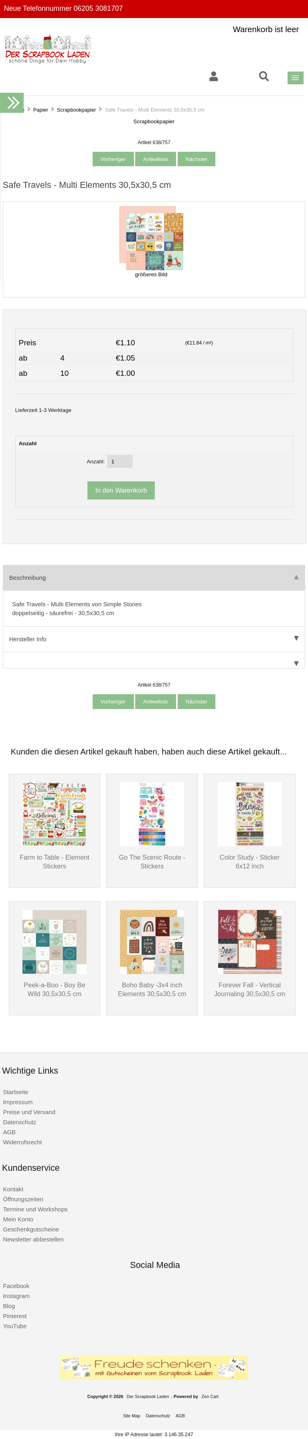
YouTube (14, 1326)
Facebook (16, 1285)
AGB (9, 1132)
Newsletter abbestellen (33, 1239)
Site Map (131, 1415)
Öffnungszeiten (23, 1199)
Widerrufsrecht (22, 1142)
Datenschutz (19, 1122)
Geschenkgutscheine (31, 1229)
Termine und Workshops (35, 1209)
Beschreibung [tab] (154, 577)
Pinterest (14, 1316)
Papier (40, 110)
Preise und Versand (29, 1112)
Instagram (16, 1295)
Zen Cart (210, 1396)
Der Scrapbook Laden (148, 1396)
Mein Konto (18, 1219)
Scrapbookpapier (76, 110)
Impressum (17, 1102)
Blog (9, 1305)
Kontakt (13, 1189)
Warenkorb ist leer (266, 29)
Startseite (15, 1091)
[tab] (154, 660)
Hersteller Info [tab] (154, 639)
